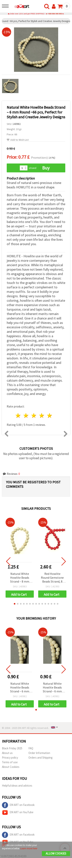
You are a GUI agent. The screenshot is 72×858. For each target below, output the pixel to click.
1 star (18, 415)
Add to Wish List (18, 139)
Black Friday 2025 (12, 748)
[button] (14, 604)
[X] (3, 845)
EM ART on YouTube (17, 812)
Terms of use (10, 762)
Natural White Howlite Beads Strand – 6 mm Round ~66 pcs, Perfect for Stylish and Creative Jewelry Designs (20, 688)
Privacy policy (10, 757)
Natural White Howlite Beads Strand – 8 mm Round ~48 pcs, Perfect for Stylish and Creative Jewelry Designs (20, 578)
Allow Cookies (56, 853)
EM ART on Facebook (18, 805)
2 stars (26, 415)
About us (7, 753)
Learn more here (28, 848)
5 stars (50, 415)
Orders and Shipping (40, 757)
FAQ (30, 748)
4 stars (42, 415)
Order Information (39, 753)
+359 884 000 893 (55, 14)
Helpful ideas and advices (17, 785)
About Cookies (10, 767)
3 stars (34, 415)
